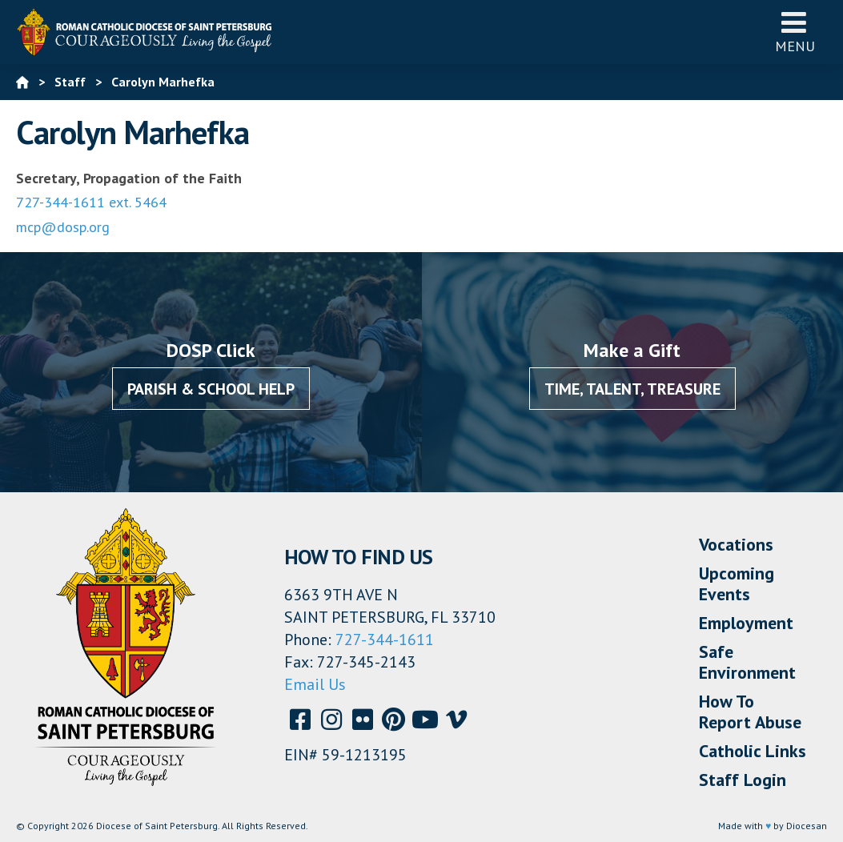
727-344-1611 (384, 639)
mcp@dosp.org (63, 227)
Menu (795, 31)
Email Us (315, 684)
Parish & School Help (211, 389)
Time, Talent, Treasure (632, 389)
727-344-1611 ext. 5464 (91, 202)
